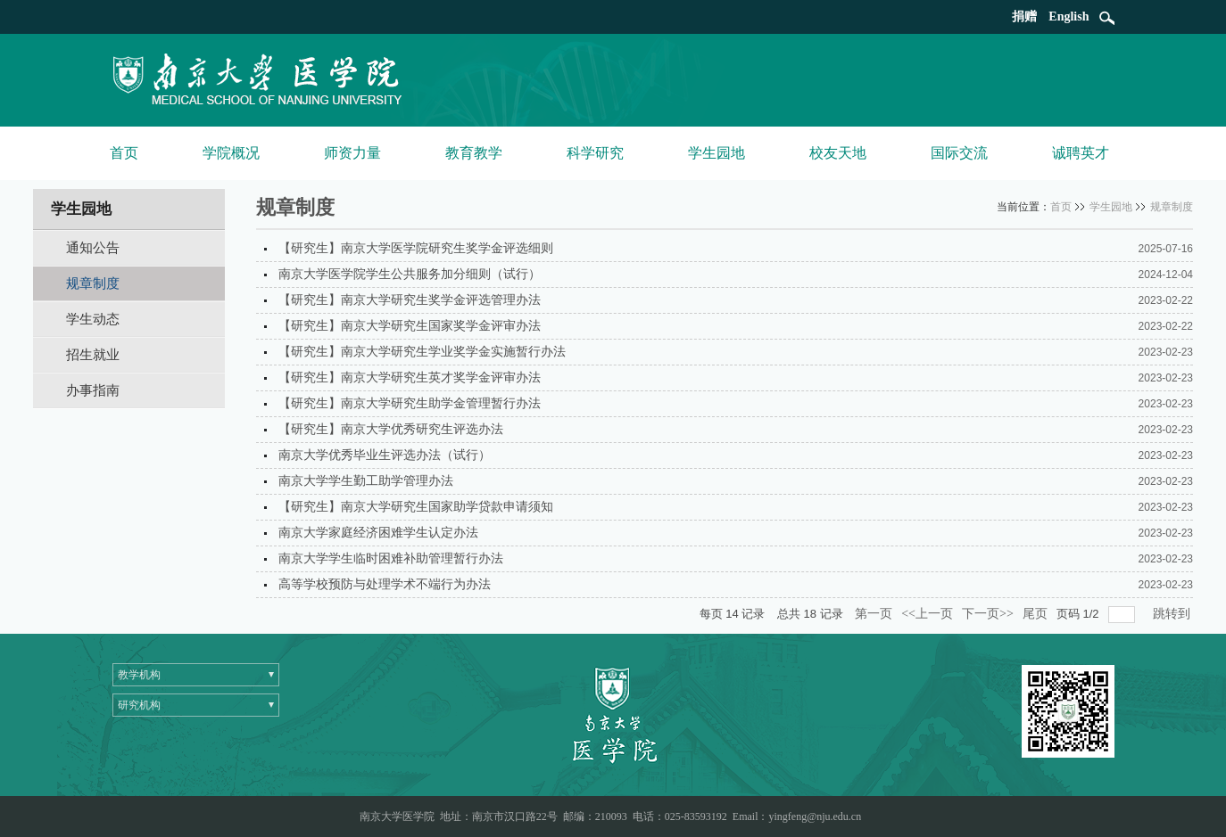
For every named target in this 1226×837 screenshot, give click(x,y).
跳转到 (1173, 613)
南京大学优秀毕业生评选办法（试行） (384, 455)
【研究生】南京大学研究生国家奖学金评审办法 (409, 325)
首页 (124, 152)
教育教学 (473, 152)
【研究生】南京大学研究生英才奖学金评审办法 (409, 377)
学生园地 (716, 152)
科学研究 (595, 152)
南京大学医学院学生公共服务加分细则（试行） (409, 274)
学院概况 (231, 152)
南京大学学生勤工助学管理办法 (365, 481)
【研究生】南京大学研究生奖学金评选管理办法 (409, 300)
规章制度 (1171, 207)
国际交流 (959, 152)
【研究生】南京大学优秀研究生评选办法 (390, 429)
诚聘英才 (1080, 152)
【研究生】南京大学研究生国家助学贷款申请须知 (415, 506)
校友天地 (837, 152)
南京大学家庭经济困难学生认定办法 (378, 532)
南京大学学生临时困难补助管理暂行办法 (390, 558)
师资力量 (352, 152)
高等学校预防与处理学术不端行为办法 (384, 584)
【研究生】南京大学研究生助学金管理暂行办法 (409, 403)
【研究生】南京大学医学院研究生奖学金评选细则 (415, 248)
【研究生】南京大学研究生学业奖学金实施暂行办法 (422, 351)
